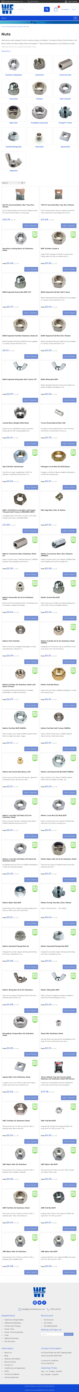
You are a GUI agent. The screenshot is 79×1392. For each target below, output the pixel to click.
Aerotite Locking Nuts (13, 75)
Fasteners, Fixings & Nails (13, 1320)
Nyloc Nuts (14, 123)
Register (74, 1)
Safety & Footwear (11, 1338)
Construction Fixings (12, 1326)
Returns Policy (10, 1362)
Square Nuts (65, 147)
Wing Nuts (14, 171)
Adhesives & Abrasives (12, 1323)
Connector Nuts (65, 75)
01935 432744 (34, 1)
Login (69, 1)
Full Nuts (39, 99)
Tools (6, 1335)
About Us (8, 1353)
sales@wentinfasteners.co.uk (14, 1)
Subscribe (68, 1334)
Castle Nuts (39, 75)
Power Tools (9, 1329)
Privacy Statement (11, 1377)
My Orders (48, 1323)
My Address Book (50, 1326)
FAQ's (6, 1371)
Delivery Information (12, 1359)
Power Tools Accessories (13, 1332)
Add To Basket (30, 226)
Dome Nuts (13, 99)
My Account (48, 1320)
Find (47, 9)
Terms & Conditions (11, 1374)
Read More (6, 51)
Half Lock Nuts (65, 99)
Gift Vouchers (9, 1341)
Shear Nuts (39, 147)
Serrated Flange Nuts (14, 147)
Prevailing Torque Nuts (39, 123)
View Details (31, 269)
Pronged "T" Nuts (65, 123)
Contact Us (8, 1365)
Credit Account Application (14, 1368)
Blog (6, 1356)
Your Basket (65, 9)
